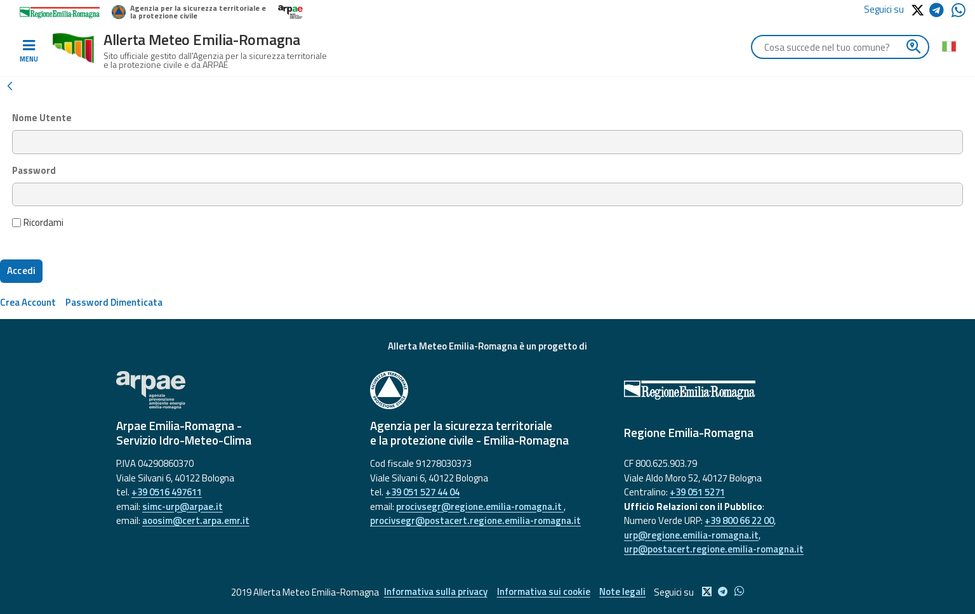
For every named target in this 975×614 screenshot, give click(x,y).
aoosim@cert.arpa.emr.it (195, 520)
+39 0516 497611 (166, 492)
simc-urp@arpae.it (182, 506)
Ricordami (38, 223)
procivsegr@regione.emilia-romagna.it (480, 506)
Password (34, 171)
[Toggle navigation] (29, 51)
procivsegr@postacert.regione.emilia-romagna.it (475, 520)
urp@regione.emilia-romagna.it (691, 535)
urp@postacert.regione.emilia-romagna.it (714, 549)
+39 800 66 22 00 (739, 520)
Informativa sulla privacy (436, 592)
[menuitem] (28, 302)
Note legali (623, 592)
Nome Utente (42, 118)
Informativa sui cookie (543, 592)
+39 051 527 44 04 (422, 492)
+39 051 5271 (697, 492)
